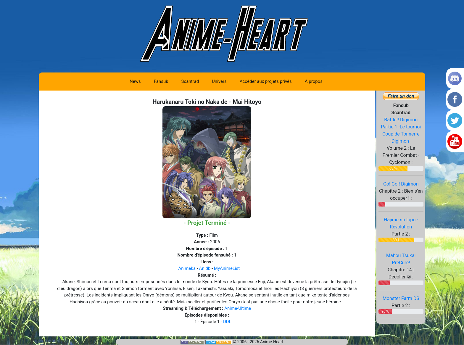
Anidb (205, 268)
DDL (227, 321)
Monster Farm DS (401, 298)
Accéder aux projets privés (266, 81)
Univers (219, 81)
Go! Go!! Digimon (401, 184)
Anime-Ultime (237, 308)
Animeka (187, 268)
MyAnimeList (227, 268)
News (135, 81)
